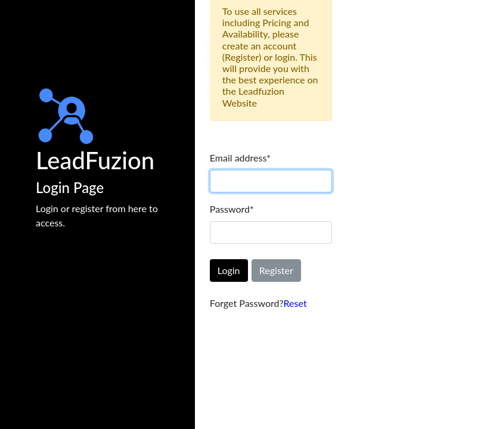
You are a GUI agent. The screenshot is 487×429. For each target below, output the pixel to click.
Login (229, 270)
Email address (240, 157)
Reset (295, 303)
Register (276, 270)
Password (232, 208)
